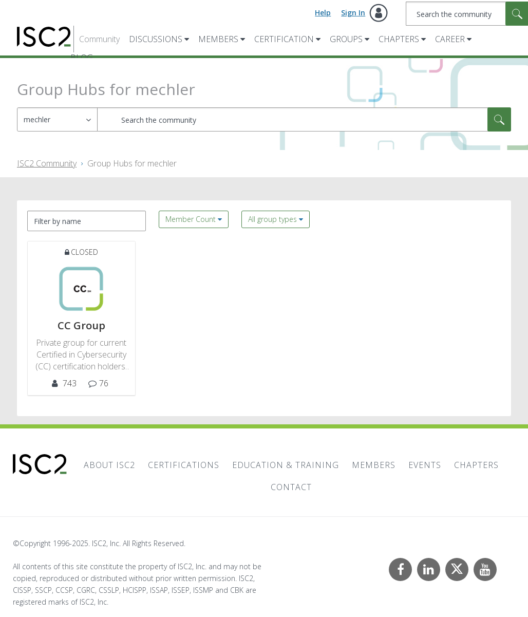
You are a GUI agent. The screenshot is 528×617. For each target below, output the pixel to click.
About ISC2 (109, 465)
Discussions (155, 39)
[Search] (304, 119)
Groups (346, 39)
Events (424, 465)
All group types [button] (272, 219)
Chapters (399, 39)
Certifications (183, 465)
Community (99, 39)
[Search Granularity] (57, 119)
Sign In (353, 12)
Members (218, 39)
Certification (284, 39)
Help (323, 12)
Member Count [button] (190, 219)
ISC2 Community (47, 163)
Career (450, 39)
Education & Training (285, 465)
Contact (291, 487)
